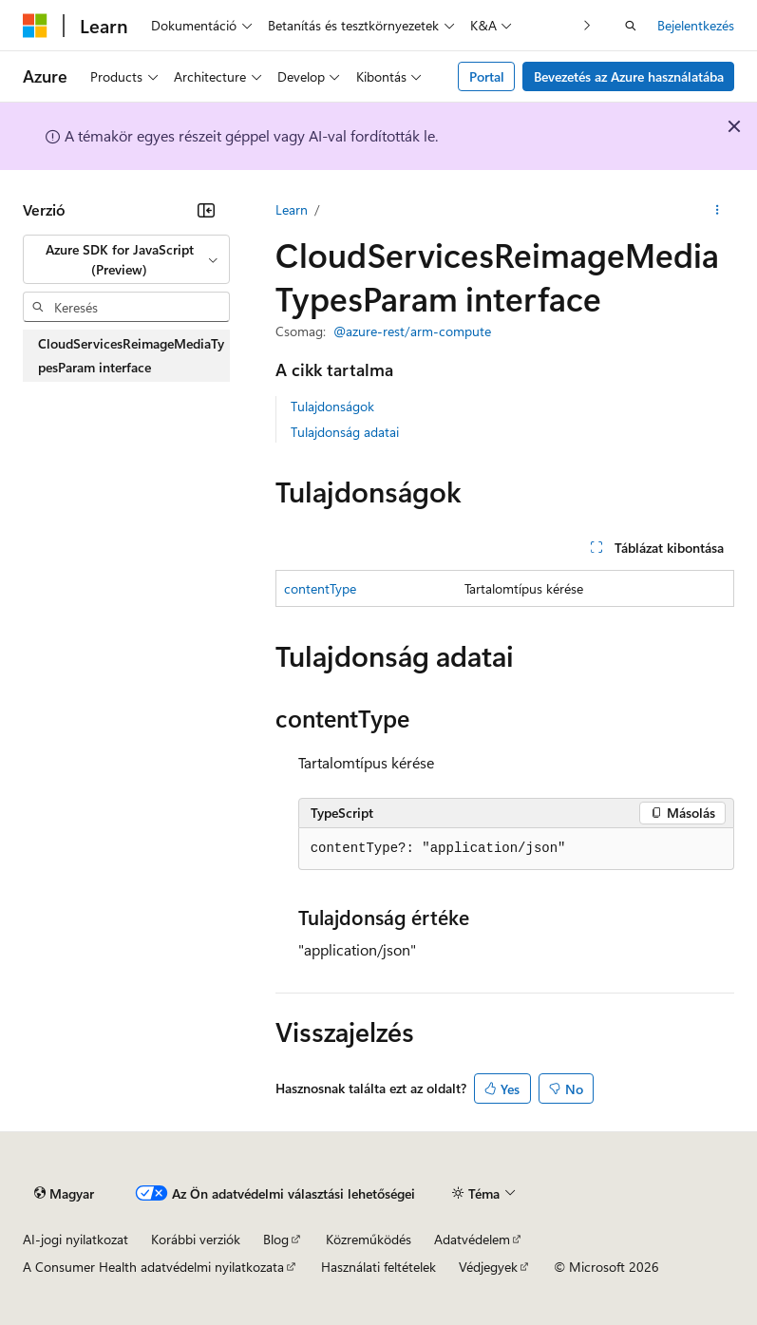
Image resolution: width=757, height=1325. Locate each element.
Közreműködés (368, 1239)
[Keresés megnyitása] (631, 26)
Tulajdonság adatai (345, 432)
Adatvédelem (472, 1239)
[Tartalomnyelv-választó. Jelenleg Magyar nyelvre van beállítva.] (64, 1193)
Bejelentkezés (695, 25)
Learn (291, 209)
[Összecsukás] (206, 210)
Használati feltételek (378, 1267)
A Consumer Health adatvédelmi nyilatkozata (153, 1267)
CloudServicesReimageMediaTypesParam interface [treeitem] (131, 355)
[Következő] (587, 25)
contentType (320, 588)
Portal (486, 76)
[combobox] (126, 260)
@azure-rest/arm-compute (412, 331)
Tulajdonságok (332, 406)
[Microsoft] (35, 25)
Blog (276, 1239)
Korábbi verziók (195, 1239)
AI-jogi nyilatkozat (75, 1239)
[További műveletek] (717, 210)
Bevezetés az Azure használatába (629, 76)
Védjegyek (488, 1267)
